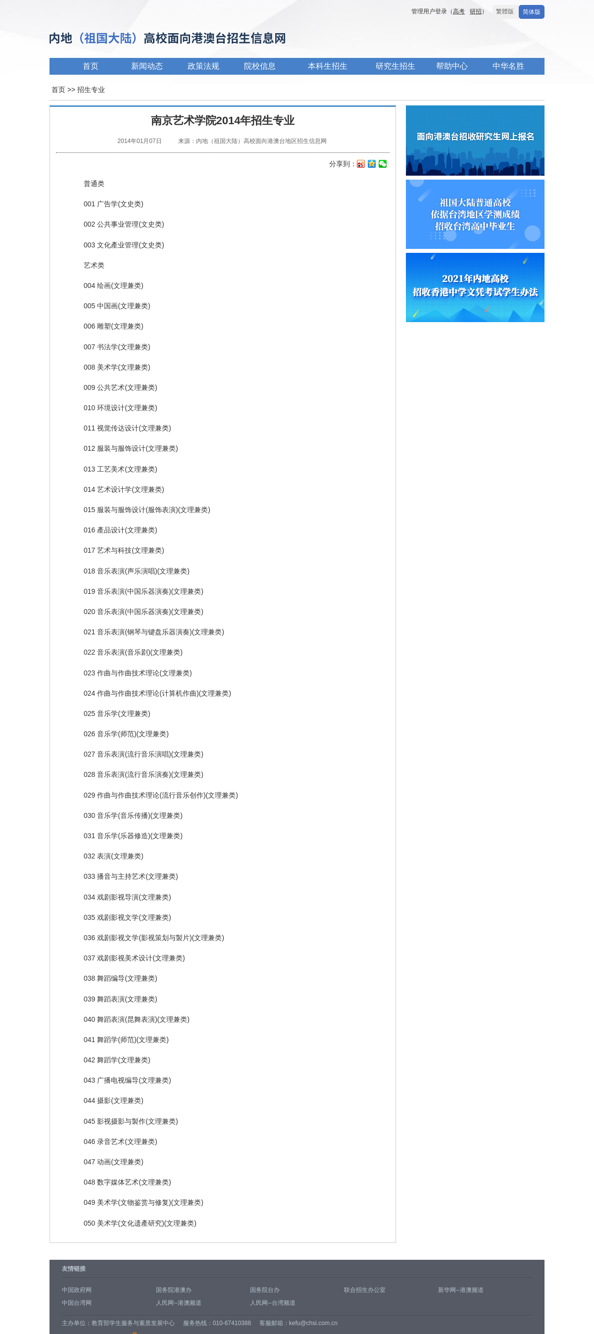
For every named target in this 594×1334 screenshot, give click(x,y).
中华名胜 (508, 66)
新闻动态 (147, 66)
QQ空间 (372, 165)
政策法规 (203, 66)
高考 (459, 11)
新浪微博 (361, 165)
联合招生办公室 (365, 1289)
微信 (383, 165)
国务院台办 (265, 1289)
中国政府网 (77, 1289)
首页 (91, 66)
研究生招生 (395, 66)
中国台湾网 (77, 1302)
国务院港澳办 (174, 1289)
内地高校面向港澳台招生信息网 (198, 39)
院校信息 (260, 66)
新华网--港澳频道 (461, 1289)
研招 (476, 11)
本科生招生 (327, 66)
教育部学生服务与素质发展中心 (133, 1323)
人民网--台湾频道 (273, 1302)
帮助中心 (452, 66)
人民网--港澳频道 (178, 1302)
